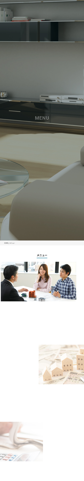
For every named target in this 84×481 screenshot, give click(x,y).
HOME (6, 243)
